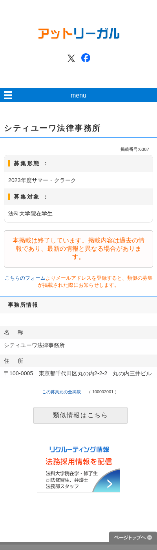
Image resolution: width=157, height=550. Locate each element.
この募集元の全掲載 (61, 391)
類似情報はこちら (80, 415)
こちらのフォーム (25, 278)
